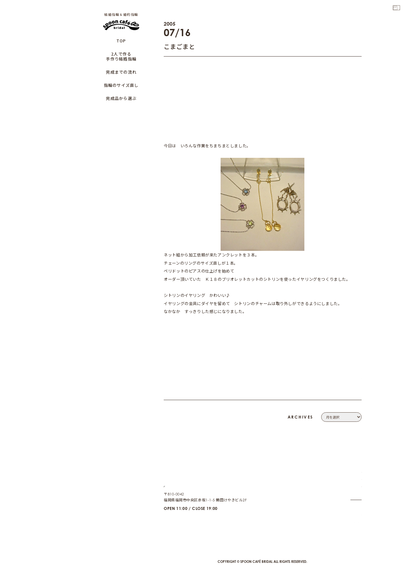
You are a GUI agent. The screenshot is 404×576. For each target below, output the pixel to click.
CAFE (356, 518)
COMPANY (352, 475)
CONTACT (352, 482)
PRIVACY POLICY (346, 490)
